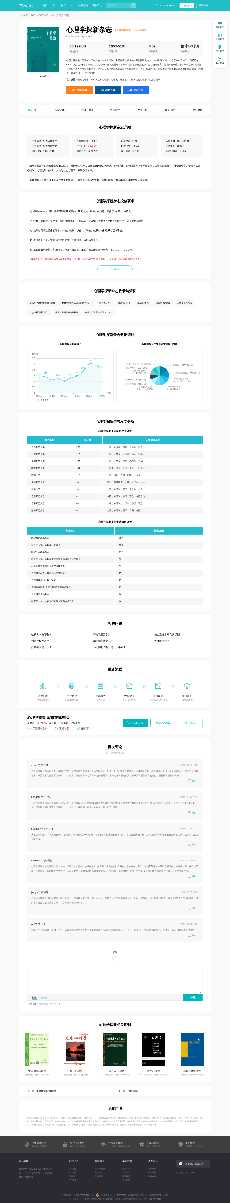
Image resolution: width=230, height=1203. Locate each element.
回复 (192, 781)
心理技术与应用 (192, 1071)
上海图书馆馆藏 (184, 303)
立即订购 (137, 723)
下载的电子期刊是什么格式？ (109, 647)
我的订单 (152, 1169)
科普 (63, 5)
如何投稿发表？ (40, 641)
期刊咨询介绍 (100, 1169)
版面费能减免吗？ (103, 641)
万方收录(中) (143, 303)
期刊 (54, 5)
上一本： (41, 1091)
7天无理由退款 (39, 728)
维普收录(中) (124, 303)
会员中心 (126, 1169)
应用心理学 (153, 1071)
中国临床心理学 (115, 1071)
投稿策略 (83, 5)
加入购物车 (163, 723)
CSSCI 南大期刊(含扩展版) (42, 303)
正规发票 (64, 728)
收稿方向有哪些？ (41, 634)
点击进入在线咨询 (194, 1163)
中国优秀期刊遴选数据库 (66, 312)
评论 (193, 997)
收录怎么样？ (161, 641)
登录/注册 (203, 5)
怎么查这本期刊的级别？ (168, 634)
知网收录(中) (105, 303)
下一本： (129, 1091)
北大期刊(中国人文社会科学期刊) (77, 303)
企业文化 (72, 1172)
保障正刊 (86, 728)
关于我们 (73, 1161)
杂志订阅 (138, 90)
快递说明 (126, 1176)
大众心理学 (76, 1071)
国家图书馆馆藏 (163, 303)
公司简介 (72, 1169)
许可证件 (72, 1180)
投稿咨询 (82, 90)
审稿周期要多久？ (103, 634)
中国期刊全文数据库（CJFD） (99, 312)
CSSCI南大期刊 (125, 30)
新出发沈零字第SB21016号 (157, 1195)
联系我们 (72, 1176)
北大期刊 (142, 30)
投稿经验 (98, 1176)
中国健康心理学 (37, 1071)
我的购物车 (186, 5)
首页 (45, 5)
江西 (134, 141)
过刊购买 (190, 723)
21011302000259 (118, 1195)
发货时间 (126, 1172)
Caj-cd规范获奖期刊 (39, 312)
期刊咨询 (97, 5)
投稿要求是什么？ (41, 647)
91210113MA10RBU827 (90, 1199)
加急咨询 (110, 90)
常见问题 (126, 1180)
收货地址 (152, 1172)
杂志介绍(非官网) (60, 15)
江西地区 (43, 15)
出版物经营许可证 (48, 1118)
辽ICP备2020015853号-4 (83, 1195)
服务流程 (98, 1172)
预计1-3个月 (190, 46)
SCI (72, 5)
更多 (115, 956)
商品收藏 (152, 1176)
